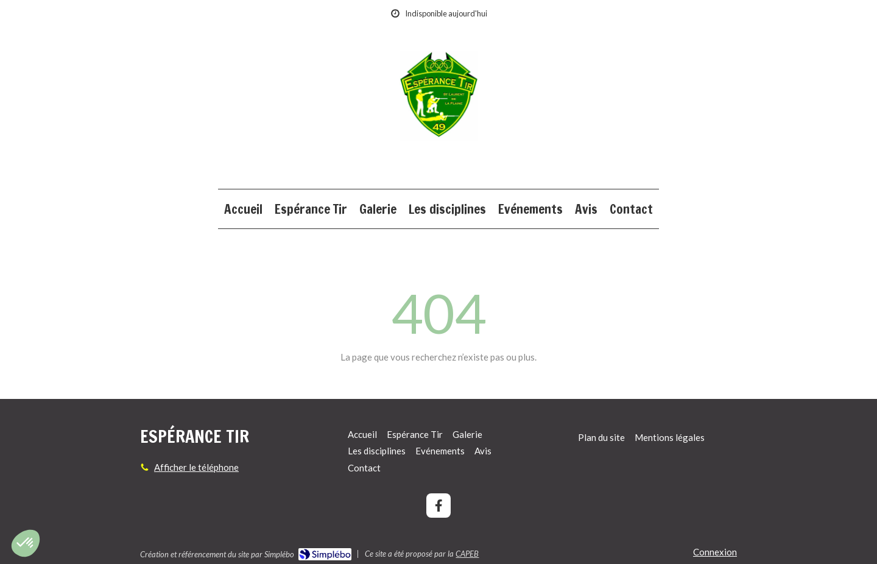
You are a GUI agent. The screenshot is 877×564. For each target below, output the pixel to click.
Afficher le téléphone (196, 467)
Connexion (715, 551)
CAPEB (467, 554)
